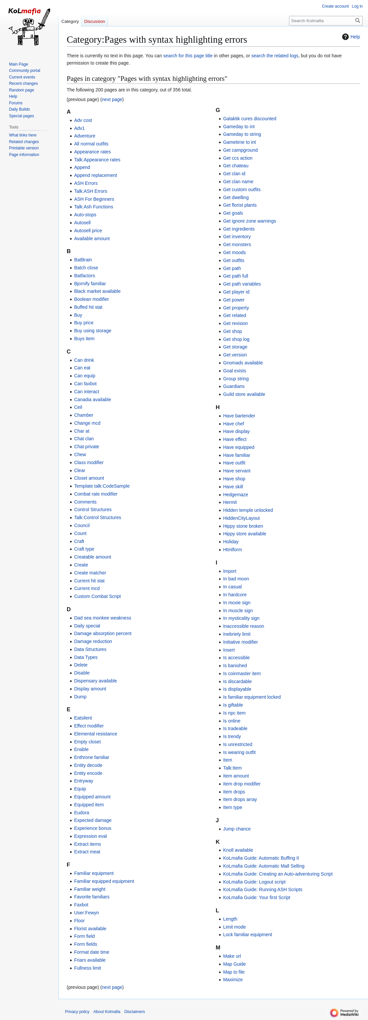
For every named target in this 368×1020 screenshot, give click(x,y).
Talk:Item (232, 768)
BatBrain (83, 259)
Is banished (235, 665)
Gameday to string (242, 134)
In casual (232, 586)
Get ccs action (238, 158)
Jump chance (237, 829)
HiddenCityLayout (241, 518)
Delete (80, 665)
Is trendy (232, 736)
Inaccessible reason (243, 626)
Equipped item (89, 804)
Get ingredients (239, 229)
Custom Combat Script (97, 596)
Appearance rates (92, 151)
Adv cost (83, 120)
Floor (79, 920)
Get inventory (237, 236)
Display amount (90, 688)
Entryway (83, 780)
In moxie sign (236, 602)
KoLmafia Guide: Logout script (254, 882)
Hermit (230, 502)
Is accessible (236, 657)
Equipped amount (92, 796)
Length (230, 919)
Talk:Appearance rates (97, 159)
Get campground (240, 150)
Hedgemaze (235, 494)
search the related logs (274, 55)
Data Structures (90, 649)
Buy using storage (92, 330)
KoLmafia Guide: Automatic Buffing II (261, 858)
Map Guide (234, 964)
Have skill (233, 486)
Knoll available (238, 850)
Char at (81, 431)
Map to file (234, 972)
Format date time (91, 952)
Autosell (82, 222)
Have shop (234, 478)
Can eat (82, 367)
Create (81, 564)
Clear (79, 470)
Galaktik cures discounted (249, 118)
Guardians (234, 386)
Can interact (86, 391)
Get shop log (236, 339)
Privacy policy (77, 1011)
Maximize (233, 979)
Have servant (236, 470)
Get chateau (235, 165)
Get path (232, 268)
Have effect (235, 439)
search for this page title (188, 55)
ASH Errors (86, 183)
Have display (236, 431)
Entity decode (88, 765)
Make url (232, 956)
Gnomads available (243, 362)
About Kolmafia (106, 1011)
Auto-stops (85, 214)
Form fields (85, 944)
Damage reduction (93, 641)
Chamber (83, 415)
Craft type (84, 549)
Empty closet (87, 741)
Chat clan (84, 438)
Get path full (235, 276)
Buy (78, 315)
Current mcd (87, 588)
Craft (79, 541)
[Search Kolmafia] (326, 21)
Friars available (90, 960)
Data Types (86, 657)
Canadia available (92, 399)
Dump (80, 696)
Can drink (84, 360)
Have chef (233, 423)
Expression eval (90, 836)
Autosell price (88, 230)
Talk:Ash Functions (93, 206)
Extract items (87, 844)
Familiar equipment (93, 873)
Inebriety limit (236, 634)
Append (82, 167)
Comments (85, 502)
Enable (81, 749)
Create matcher (90, 572)
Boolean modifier (91, 299)
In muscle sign (238, 610)
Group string (236, 378)
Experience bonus (92, 828)
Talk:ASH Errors (90, 191)
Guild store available (244, 394)
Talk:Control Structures (97, 517)
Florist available (90, 928)
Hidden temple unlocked (248, 510)
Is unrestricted (237, 744)
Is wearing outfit (239, 752)
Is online (231, 721)
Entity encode (88, 773)
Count (80, 533)
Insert (229, 650)
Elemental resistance (95, 733)
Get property (236, 307)
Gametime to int (239, 142)
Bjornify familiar (90, 283)
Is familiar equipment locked (252, 697)
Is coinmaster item (242, 673)
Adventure (84, 135)
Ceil (78, 407)
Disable (82, 672)
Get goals (233, 213)
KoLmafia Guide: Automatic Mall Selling (263, 866)
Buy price (83, 322)
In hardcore (235, 594)
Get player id (236, 292)
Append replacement (95, 175)
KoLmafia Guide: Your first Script (256, 897)
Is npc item (234, 713)
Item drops (234, 791)
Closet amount (89, 478)
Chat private (86, 446)
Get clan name (238, 181)
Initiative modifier (240, 642)
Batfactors (84, 275)
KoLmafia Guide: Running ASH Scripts (262, 889)
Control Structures (92, 509)
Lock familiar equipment (247, 934)
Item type (232, 807)
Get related (234, 315)
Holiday (231, 541)
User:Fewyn (86, 912)
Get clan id (234, 173)
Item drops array (240, 799)
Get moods (234, 252)
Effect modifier (89, 725)
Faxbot (81, 904)
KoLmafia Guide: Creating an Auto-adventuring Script (277, 874)
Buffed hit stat (88, 307)
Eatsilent (83, 718)
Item (227, 760)
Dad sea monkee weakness (102, 617)
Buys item (84, 338)
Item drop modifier (241, 783)
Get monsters (237, 244)
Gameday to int (239, 126)
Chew (80, 454)
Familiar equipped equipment (104, 881)
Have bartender (239, 415)
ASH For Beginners (94, 199)
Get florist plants (240, 205)
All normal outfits (91, 143)
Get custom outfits (241, 189)
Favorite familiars (92, 896)
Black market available (97, 291)
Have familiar (236, 455)
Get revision (235, 323)
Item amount (236, 775)
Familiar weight (89, 889)
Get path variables (242, 284)
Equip (80, 788)
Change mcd (87, 423)
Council (82, 525)
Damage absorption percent (102, 633)
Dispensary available (95, 680)
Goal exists (234, 370)
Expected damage (92, 820)
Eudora (81, 812)
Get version (235, 354)
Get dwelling (236, 197)
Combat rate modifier (95, 494)
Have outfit (234, 462)
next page (112, 99)
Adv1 (79, 128)
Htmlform (232, 549)
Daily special (87, 625)
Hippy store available (244, 533)
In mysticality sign (241, 618)
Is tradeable (235, 728)
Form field (84, 936)
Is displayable (237, 689)
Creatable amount (92, 557)
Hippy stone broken (243, 526)
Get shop (232, 331)
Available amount (92, 238)
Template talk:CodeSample (101, 486)
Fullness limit (87, 968)
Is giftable (233, 705)
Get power (234, 299)
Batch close (86, 267)
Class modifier (89, 462)
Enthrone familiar (91, 757)
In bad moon (236, 578)
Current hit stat (89, 580)
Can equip (84, 375)
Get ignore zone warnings (249, 221)
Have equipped (238, 447)
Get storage (235, 346)
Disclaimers (134, 1011)
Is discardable (237, 681)
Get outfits (233, 260)
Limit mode (234, 927)
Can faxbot (85, 383)
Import (229, 571)
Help (350, 36)
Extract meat (87, 851)
